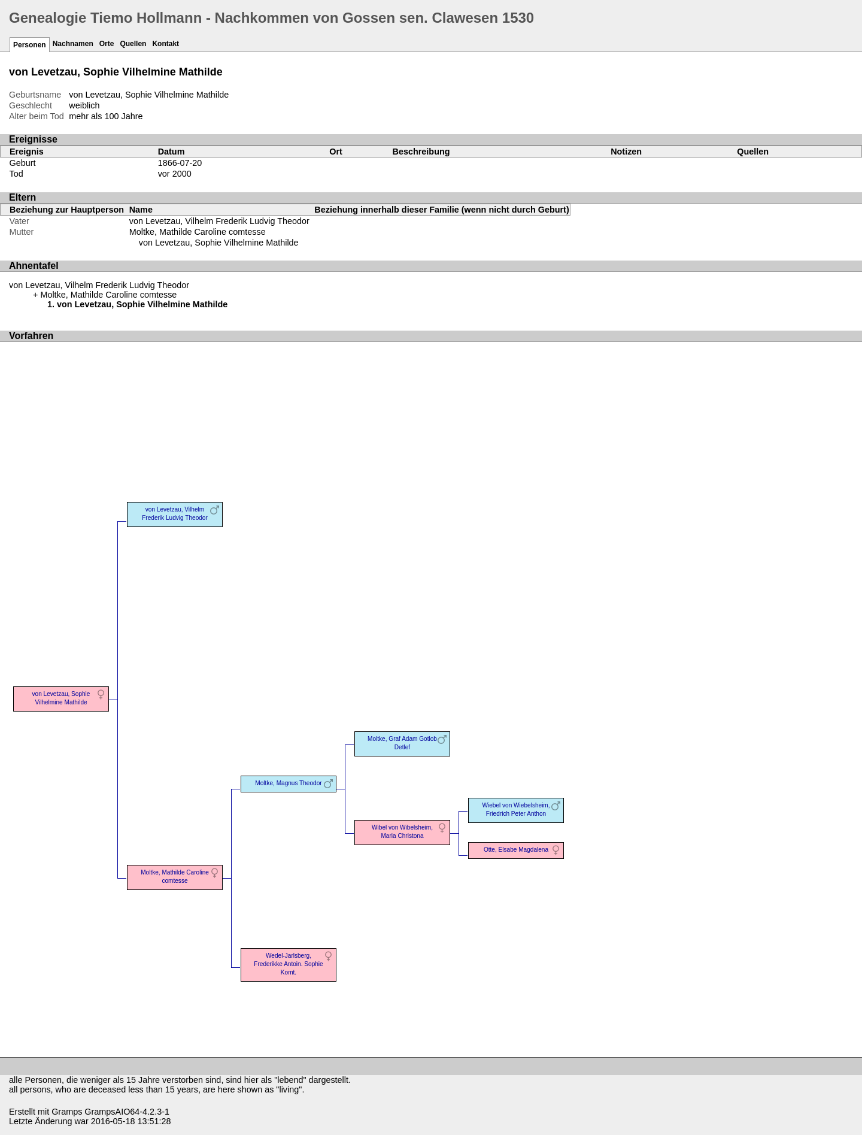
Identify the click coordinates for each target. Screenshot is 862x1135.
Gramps (66, 1111)
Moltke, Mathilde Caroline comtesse (197, 232)
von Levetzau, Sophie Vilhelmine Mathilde (219, 242)
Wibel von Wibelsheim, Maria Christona (402, 831)
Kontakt (165, 44)
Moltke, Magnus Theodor (288, 783)
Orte (106, 44)
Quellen (133, 44)
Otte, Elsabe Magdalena (516, 849)
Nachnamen (73, 44)
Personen (29, 45)
